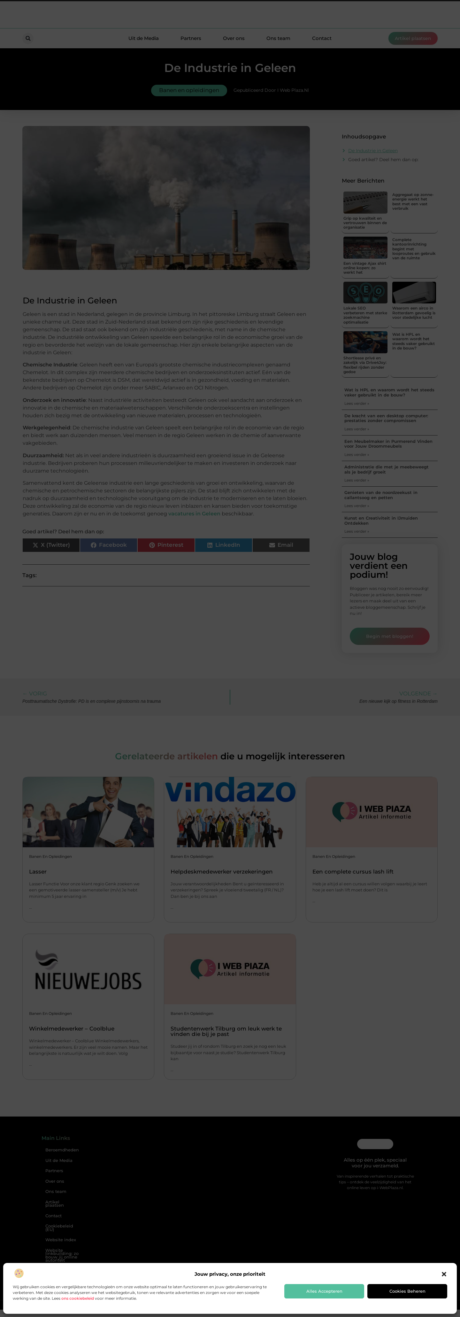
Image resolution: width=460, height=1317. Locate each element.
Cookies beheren (407, 1291)
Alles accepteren (324, 1291)
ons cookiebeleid (77, 1298)
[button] (444, 1274)
